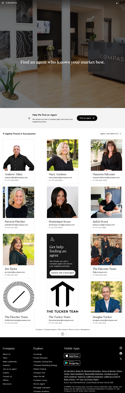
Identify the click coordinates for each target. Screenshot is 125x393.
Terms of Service (109, 371)
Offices (6, 380)
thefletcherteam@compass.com (18, 320)
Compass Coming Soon (42, 361)
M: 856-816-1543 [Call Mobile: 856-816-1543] (11, 275)
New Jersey (62, 330)
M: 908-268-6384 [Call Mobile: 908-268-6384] (100, 180)
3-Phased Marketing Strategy (45, 365)
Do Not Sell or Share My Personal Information (82, 371)
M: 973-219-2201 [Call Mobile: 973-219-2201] (11, 227)
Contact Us (7, 376)
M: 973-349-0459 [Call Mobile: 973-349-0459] (12, 180)
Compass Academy (41, 391)
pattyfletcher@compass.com (16, 225)
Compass (39, 330)
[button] (3, 3)
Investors (6, 365)
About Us (6, 354)
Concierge (37, 354)
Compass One (39, 373)
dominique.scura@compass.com (62, 225)
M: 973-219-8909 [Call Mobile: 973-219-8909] (55, 227)
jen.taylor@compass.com (15, 272)
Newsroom (7, 384)
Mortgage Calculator (41, 387)
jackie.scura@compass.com (104, 225)
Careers (6, 373)
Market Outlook (39, 369)
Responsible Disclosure (94, 374)
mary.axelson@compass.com (60, 177)
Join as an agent (10, 369)
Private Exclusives (40, 358)
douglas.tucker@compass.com (105, 320)
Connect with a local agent (62, 273)
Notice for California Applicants (90, 377)
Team (5, 358)
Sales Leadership (10, 361)
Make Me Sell (38, 376)
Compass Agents (50, 330)
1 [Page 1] (62, 334)
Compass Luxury (40, 380)
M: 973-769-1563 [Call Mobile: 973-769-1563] (55, 323)
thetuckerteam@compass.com (61, 320)
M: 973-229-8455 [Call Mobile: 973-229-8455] (55, 180)
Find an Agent (39, 384)
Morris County (74, 330)
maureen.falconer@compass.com (106, 177)
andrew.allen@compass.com (16, 177)
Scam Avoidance (77, 374)
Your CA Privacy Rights (89, 379)
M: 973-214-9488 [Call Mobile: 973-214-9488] (99, 227)
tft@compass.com (100, 272)
